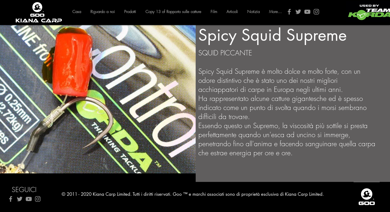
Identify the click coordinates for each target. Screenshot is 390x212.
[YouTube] (307, 11)
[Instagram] (316, 11)
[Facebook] (289, 11)
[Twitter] (298, 11)
